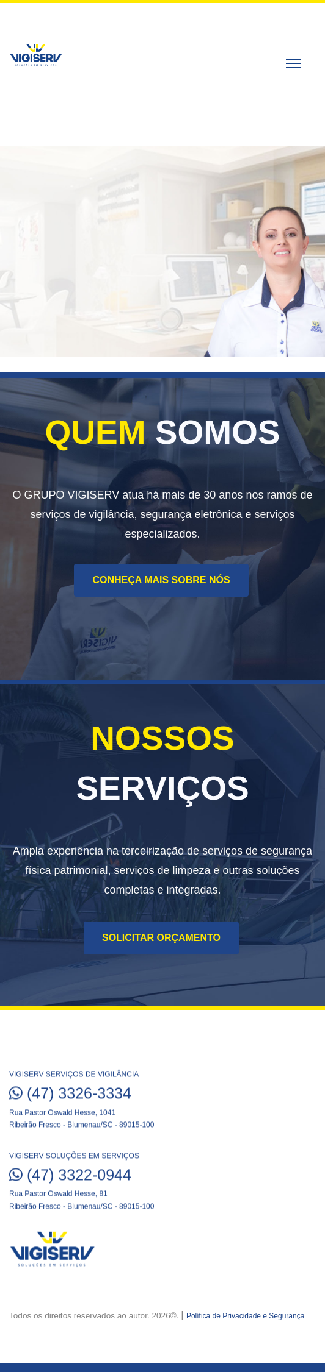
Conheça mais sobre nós (161, 580)
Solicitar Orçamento (161, 938)
